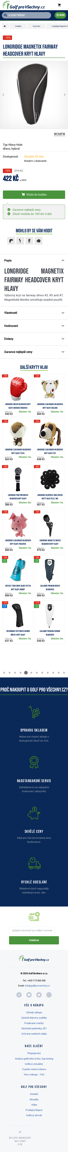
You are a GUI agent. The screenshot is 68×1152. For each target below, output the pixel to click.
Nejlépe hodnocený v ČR (20, 1141)
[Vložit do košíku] (34, 194)
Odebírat (34, 940)
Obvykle (34, 156)
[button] (6, 95)
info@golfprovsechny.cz (37, 985)
